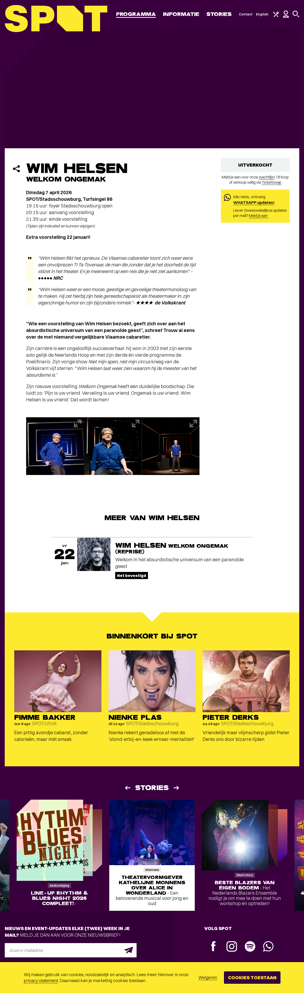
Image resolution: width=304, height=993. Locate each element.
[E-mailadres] (71, 950)
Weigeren (207, 977)
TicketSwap (271, 182)
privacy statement (41, 980)
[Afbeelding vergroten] (55, 446)
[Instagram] (232, 947)
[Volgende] (177, 788)
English (262, 14)
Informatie (181, 14)
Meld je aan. (258, 215)
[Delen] (16, 169)
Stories (219, 14)
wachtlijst (267, 177)
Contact (246, 14)
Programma (136, 14)
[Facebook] (213, 946)
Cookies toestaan (252, 977)
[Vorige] (127, 788)
